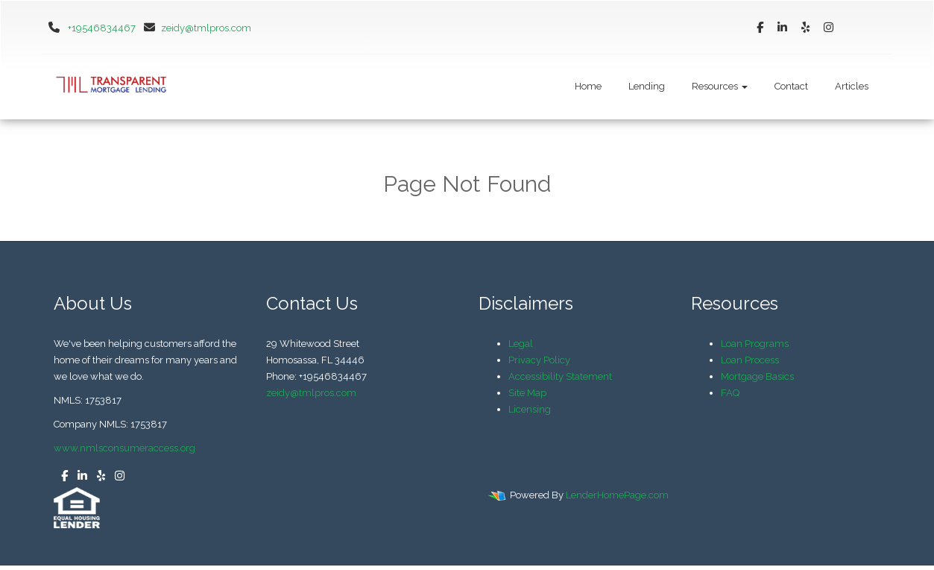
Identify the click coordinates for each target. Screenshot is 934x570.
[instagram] (828, 28)
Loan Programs (755, 343)
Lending (646, 86)
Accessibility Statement (560, 376)
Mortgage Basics (757, 376)
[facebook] (760, 28)
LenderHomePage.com (617, 495)
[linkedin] (782, 28)
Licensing (529, 409)
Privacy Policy (539, 360)
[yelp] (805, 28)
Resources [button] (720, 86)
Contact (791, 86)
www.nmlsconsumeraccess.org (124, 448)
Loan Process (750, 360)
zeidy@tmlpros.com (194, 28)
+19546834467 (102, 28)
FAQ (730, 392)
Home (588, 86)
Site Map (527, 392)
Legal (520, 343)
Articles (851, 86)
